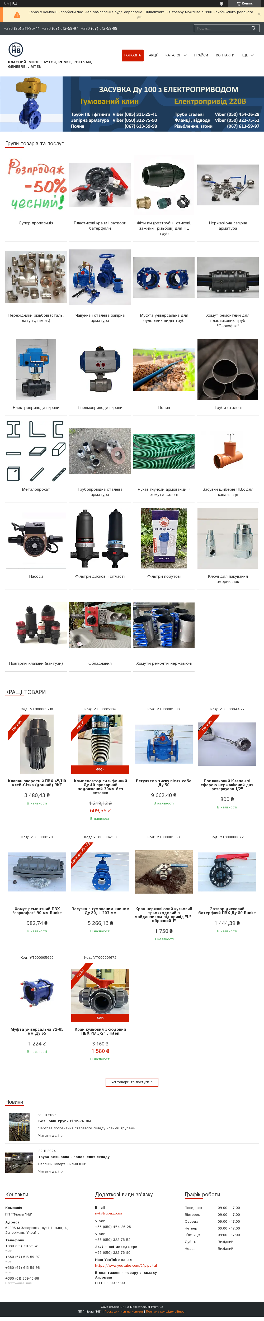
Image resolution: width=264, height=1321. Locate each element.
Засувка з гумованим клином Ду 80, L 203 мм (100, 911)
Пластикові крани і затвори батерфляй (100, 226)
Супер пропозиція (36, 223)
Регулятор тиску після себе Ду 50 (163, 783)
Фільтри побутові (164, 576)
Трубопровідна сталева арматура (99, 492)
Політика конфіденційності (166, 1311)
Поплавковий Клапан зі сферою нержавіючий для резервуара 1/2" (227, 785)
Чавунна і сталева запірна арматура (100, 318)
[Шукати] (254, 28)
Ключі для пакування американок (228, 579)
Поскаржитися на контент (124, 1311)
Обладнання (100, 663)
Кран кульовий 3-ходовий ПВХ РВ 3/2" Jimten (100, 1031)
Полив (164, 408)
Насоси (36, 576)
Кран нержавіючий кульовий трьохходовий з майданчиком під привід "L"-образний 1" (164, 915)
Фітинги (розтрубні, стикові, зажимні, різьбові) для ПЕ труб (164, 228)
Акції (153, 55)
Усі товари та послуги (130, 1082)
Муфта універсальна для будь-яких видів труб (164, 318)
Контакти (225, 55)
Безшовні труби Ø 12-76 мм (64, 1121)
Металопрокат (36, 489)
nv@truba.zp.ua (108, 1213)
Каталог (173, 55)
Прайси (201, 55)
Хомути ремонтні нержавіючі (164, 663)
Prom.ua (157, 1307)
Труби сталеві (228, 408)
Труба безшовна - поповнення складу (74, 1157)
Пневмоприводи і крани (100, 408)
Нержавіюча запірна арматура (228, 226)
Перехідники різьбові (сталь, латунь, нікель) (36, 318)
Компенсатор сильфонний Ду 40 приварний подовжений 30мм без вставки (100, 787)
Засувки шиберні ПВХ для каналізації (227, 492)
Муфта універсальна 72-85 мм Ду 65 (37, 1031)
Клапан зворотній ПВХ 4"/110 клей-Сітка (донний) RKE (37, 783)
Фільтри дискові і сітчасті (100, 576)
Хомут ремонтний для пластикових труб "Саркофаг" (227, 320)
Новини (14, 1102)
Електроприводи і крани (36, 408)
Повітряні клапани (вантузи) (36, 663)
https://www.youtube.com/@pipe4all (126, 1265)
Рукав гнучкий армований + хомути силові (164, 492)
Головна (132, 55)
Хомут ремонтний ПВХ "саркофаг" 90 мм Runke (37, 911)
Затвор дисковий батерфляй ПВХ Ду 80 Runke (227, 911)
